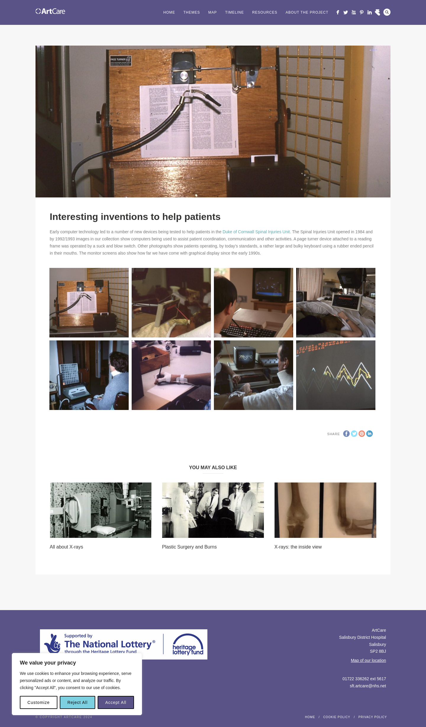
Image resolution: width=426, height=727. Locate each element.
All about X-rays (66, 546)
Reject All (77, 702)
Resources (264, 12)
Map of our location (368, 660)
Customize (39, 702)
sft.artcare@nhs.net (368, 685)
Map (212, 12)
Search (386, 12)
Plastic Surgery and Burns (189, 546)
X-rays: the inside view (298, 546)
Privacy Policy (373, 717)
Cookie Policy (336, 717)
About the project (306, 12)
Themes (191, 12)
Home (169, 12)
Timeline (234, 12)
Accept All (115, 702)
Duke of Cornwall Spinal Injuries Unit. (256, 231)
